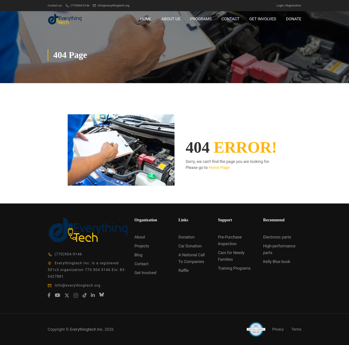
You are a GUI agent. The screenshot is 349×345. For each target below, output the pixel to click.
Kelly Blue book (276, 261)
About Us (171, 18)
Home (146, 18)
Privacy (278, 329)
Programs (200, 18)
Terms (296, 329)
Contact (230, 18)
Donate (293, 18)
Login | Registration (288, 5)
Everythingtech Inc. (86, 329)
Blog (138, 255)
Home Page (219, 167)
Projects (141, 246)
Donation (187, 237)
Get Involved (262, 18)
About (139, 237)
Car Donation (190, 246)
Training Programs (234, 268)
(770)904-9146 (77, 5)
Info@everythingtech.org (111, 5)
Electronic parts (277, 237)
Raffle (184, 270)
